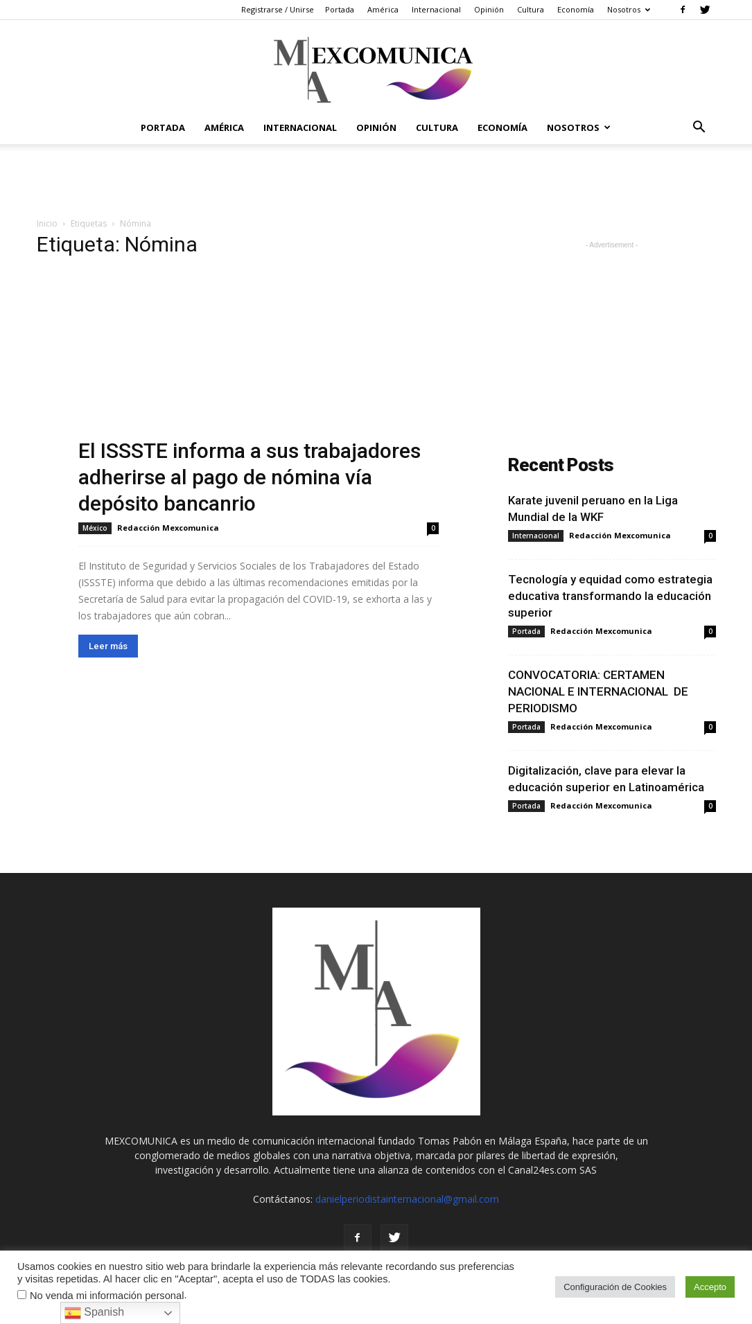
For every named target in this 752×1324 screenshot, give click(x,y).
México (94, 528)
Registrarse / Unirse (277, 9)
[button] (699, 128)
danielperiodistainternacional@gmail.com (407, 1199)
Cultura (530, 9)
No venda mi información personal (107, 1295)
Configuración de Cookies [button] (615, 1287)
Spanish (94, 1313)
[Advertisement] (376, 181)
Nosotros (628, 9)
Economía (575, 9)
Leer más (108, 646)
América (383, 9)
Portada (339, 9)
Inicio (47, 223)
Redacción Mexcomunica (168, 527)
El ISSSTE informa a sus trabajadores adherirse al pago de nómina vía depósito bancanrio (249, 477)
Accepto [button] (710, 1287)
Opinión (489, 9)
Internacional (436, 9)
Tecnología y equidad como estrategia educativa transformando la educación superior (610, 595)
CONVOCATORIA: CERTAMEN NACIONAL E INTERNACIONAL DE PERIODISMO (598, 691)
